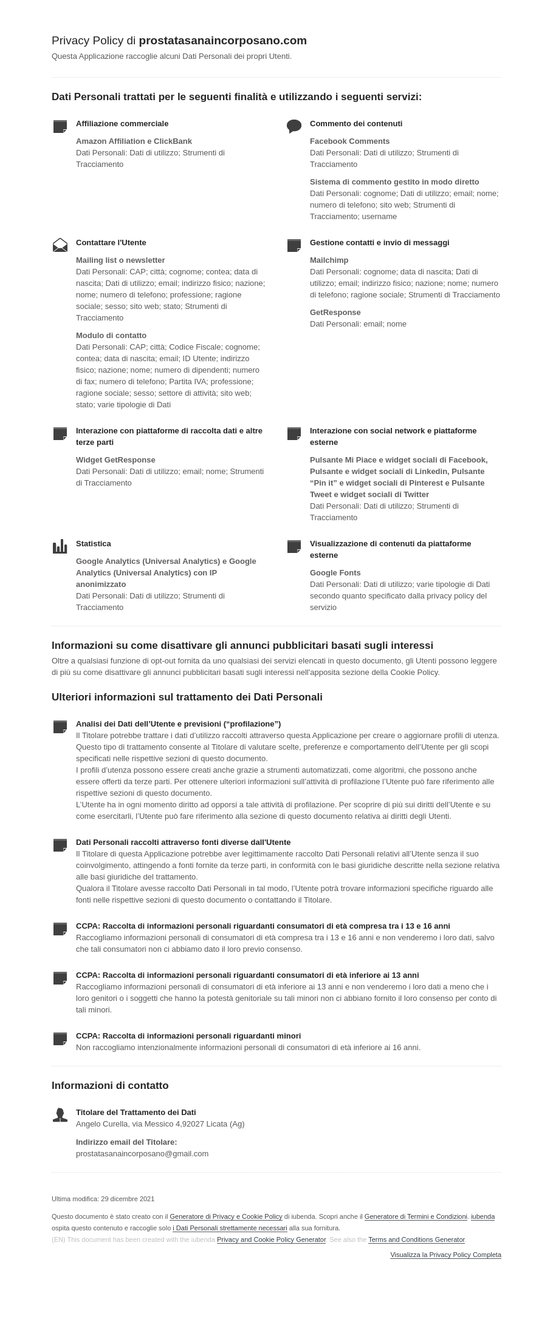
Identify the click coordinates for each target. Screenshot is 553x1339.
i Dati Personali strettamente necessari (230, 1228)
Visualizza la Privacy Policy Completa (445, 1255)
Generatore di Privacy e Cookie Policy (226, 1216)
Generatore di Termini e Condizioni (416, 1216)
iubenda (483, 1216)
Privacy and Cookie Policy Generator (271, 1239)
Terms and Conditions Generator (416, 1239)
